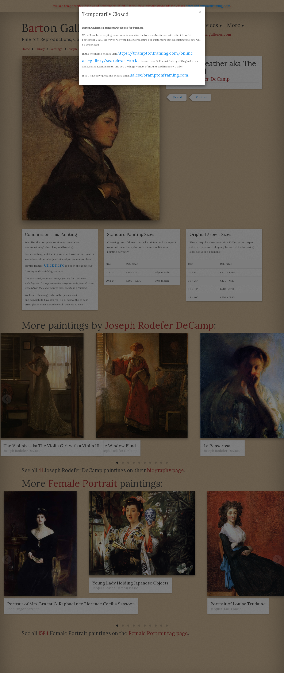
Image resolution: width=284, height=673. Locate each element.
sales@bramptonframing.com (159, 75)
